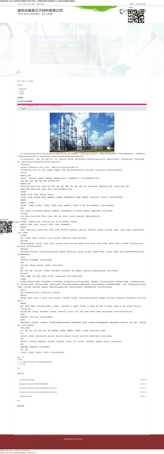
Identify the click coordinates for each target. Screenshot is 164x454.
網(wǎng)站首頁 (22, 18)
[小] (26, 106)
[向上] (1, 199)
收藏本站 (131, 4)
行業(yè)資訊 (21, 89)
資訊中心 (84, 18)
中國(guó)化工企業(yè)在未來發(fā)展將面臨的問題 (37, 362)
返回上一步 (20, 357)
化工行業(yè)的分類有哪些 (26, 380)
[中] (24, 106)
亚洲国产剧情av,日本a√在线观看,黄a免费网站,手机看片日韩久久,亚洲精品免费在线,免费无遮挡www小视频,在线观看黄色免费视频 (37, 1)
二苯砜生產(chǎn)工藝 (25, 396)
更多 (18, 368)
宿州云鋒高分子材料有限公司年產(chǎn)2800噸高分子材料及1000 (38, 388)
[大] (22, 106)
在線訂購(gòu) (108, 18)
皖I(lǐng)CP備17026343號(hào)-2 (73, 439)
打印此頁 (20, 359)
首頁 (18, 81)
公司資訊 (20, 91)
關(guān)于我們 (64, 18)
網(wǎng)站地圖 (141, 4)
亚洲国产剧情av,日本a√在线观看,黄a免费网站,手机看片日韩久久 (18, 453)
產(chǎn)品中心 (43, 18)
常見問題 (30, 81)
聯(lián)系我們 (129, 18)
